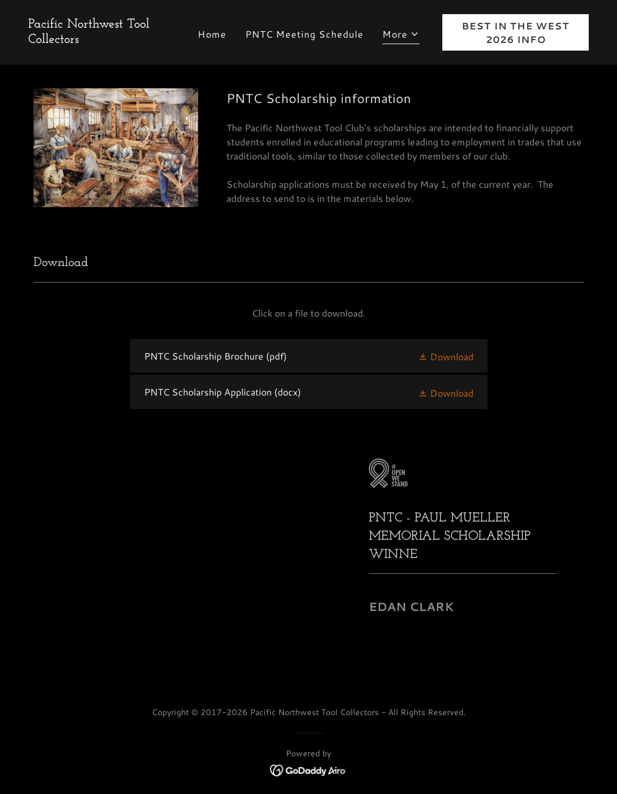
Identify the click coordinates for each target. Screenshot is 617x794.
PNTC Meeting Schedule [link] (304, 34)
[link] (101, 39)
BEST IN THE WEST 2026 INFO (515, 32)
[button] (400, 35)
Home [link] (212, 34)
